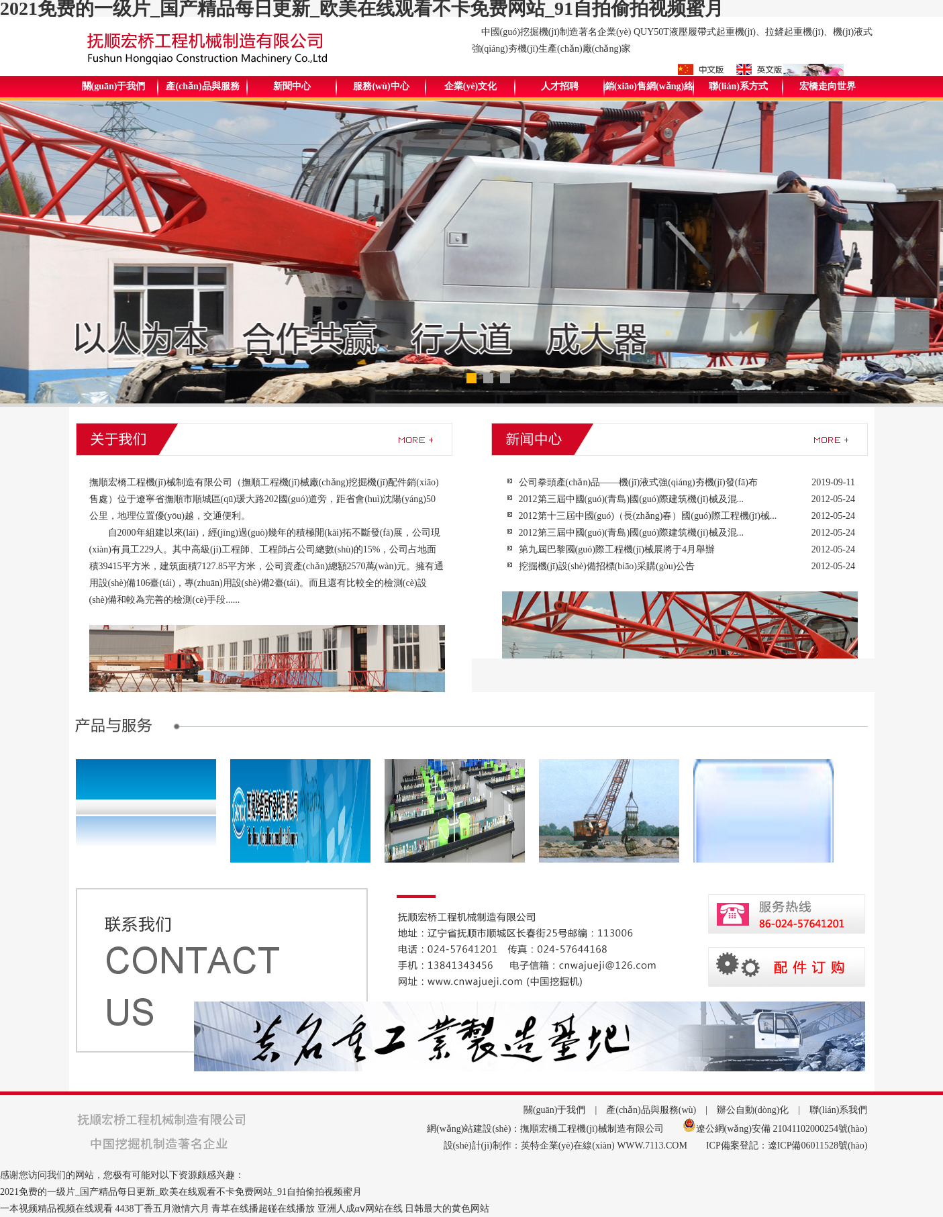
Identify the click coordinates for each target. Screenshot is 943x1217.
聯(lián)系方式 (738, 86)
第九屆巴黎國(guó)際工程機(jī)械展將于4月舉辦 (617, 549)
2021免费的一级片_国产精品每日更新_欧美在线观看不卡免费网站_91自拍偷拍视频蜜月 (181, 1192)
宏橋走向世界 (827, 86)
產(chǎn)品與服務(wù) (651, 1110)
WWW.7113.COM (652, 1145)
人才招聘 (560, 86)
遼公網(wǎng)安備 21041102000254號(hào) (782, 1129)
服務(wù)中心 (381, 86)
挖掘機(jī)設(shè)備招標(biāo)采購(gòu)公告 (607, 566)
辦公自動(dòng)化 (753, 1110)
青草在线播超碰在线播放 (263, 1209)
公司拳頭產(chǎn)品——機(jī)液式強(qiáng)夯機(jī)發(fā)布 (638, 482)
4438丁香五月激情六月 (162, 1209)
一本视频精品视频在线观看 (56, 1209)
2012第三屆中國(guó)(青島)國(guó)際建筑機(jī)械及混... (631, 499)
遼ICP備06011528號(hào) (818, 1145)
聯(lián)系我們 (838, 1110)
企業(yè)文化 (470, 86)
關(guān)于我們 (114, 86)
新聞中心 (292, 86)
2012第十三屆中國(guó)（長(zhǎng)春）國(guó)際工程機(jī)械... (648, 516)
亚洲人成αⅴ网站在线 (360, 1209)
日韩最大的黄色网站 (447, 1209)
